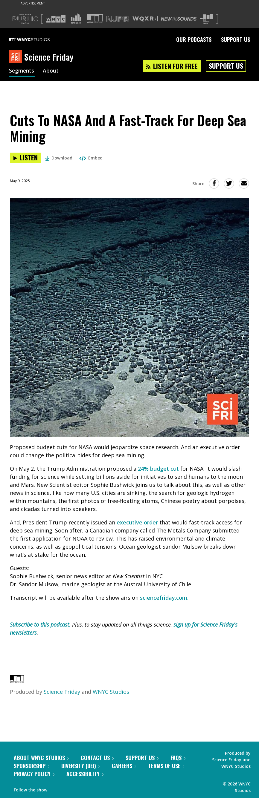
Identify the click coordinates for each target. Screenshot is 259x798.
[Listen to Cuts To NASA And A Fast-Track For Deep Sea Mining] (25, 158)
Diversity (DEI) (80, 766)
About (52, 71)
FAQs (177, 758)
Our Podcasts (193, 39)
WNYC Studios (111, 691)
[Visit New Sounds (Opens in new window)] (178, 19)
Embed (91, 158)
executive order (137, 522)
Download (58, 158)
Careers (124, 766)
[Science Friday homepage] (16, 57)
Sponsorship (31, 766)
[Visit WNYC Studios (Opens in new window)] (95, 18)
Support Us (235, 39)
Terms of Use (166, 766)
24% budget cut (158, 468)
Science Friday (62, 691)
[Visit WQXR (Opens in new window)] (145, 19)
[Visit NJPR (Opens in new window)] (117, 19)
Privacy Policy (34, 774)
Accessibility (84, 774)
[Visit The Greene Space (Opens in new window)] (206, 19)
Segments (22, 71)
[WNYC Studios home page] (37, 39)
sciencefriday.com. (164, 597)
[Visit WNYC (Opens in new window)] (55, 19)
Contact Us (97, 758)
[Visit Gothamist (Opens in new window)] (75, 18)
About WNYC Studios (41, 758)
